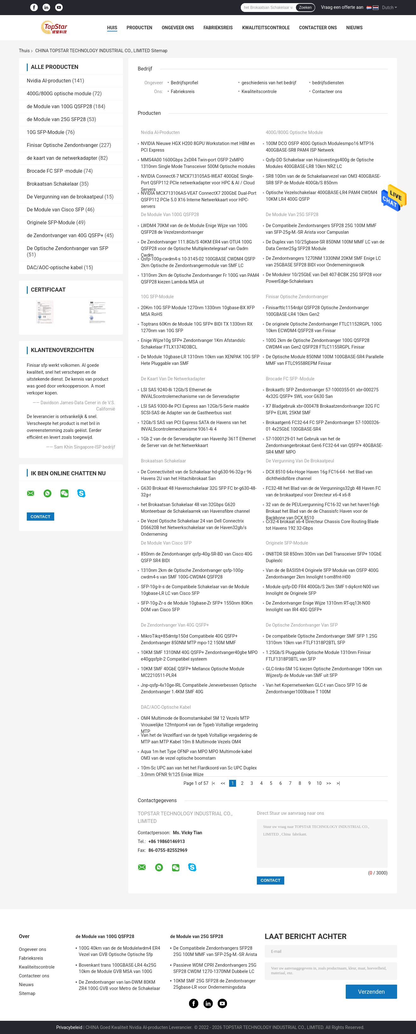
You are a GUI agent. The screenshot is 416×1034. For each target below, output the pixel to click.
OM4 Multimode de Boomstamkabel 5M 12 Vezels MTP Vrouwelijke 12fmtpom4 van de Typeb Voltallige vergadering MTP (199, 725)
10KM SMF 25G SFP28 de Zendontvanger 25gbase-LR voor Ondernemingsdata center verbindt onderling (214, 985)
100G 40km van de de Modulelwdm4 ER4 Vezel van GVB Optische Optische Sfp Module (119, 952)
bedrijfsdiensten (328, 82)
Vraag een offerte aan (342, 7)
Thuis (24, 50)
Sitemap (27, 993)
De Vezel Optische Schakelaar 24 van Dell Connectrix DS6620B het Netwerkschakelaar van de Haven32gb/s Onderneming (193, 527)
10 (319, 783)
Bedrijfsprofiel (184, 82)
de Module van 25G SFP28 (56, 119)
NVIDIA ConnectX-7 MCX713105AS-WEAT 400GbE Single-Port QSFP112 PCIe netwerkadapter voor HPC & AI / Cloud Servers (198, 183)
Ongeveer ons (178, 27)
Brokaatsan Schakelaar (52, 184)
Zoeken (305, 7)
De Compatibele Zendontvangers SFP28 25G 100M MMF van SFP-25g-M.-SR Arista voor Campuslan (215, 952)
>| (338, 783)
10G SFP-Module (45, 132)
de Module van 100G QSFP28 (59, 106)
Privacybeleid (69, 1027)
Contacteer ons (318, 27)
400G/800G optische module (59, 94)
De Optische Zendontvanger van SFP (67, 248)
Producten (139, 27)
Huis (112, 27)
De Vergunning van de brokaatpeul (65, 197)
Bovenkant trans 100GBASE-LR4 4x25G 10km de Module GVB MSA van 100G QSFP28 (117, 969)
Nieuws (354, 27)
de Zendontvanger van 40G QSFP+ (65, 235)
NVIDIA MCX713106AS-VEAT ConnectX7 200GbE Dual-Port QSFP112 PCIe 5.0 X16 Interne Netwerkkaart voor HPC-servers (198, 200)
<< (223, 783)
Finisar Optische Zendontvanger (62, 145)
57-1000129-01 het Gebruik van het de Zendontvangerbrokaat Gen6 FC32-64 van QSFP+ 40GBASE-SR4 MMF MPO (324, 445)
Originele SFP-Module (51, 223)
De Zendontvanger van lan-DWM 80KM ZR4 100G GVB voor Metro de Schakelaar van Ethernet (119, 986)
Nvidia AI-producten (49, 81)
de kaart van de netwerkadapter (62, 158)
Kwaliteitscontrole (266, 27)
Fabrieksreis (218, 27)
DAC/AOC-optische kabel (55, 268)
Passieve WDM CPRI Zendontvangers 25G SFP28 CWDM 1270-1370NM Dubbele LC (215, 968)
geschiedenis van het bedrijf (268, 82)
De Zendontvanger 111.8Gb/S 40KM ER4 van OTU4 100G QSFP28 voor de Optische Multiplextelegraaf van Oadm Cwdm (196, 248)
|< (213, 783)
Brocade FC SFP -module (54, 171)
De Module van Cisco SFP (55, 210)
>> (328, 783)
